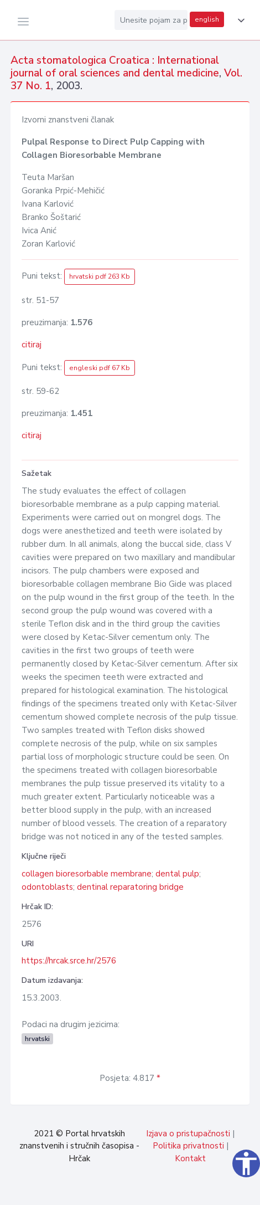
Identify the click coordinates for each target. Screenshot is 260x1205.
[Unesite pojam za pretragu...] (151, 19)
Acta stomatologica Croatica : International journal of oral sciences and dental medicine (115, 66)
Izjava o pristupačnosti (188, 1133)
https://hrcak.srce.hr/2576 (69, 960)
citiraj (31, 344)
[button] (239, 20)
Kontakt (190, 1158)
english (207, 19)
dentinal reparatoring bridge (130, 887)
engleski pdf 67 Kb (99, 367)
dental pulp (177, 873)
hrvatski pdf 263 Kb (99, 276)
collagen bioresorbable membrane (87, 873)
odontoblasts (47, 887)
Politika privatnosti (188, 1145)
